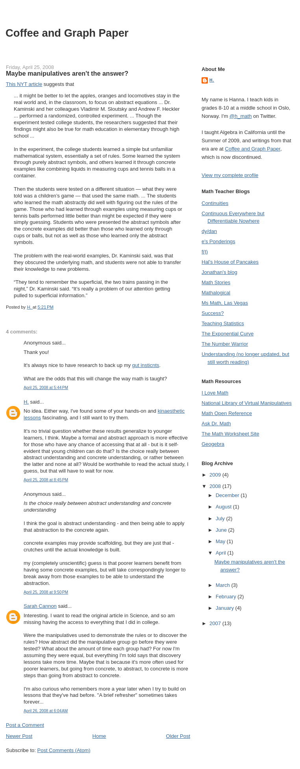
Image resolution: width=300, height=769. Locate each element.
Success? (213, 313)
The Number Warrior (225, 344)
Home (99, 736)
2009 (215, 475)
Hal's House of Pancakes (230, 262)
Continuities (215, 203)
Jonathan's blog (219, 272)
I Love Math (215, 393)
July (221, 518)
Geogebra (213, 444)
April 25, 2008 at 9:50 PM (46, 592)
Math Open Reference (227, 413)
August (224, 507)
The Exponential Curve (228, 334)
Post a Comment (25, 725)
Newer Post (19, 736)
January (225, 608)
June (222, 530)
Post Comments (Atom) (64, 750)
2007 (215, 623)
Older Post (178, 736)
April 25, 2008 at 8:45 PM (46, 480)
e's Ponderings (218, 241)
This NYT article (24, 84)
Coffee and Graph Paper (67, 33)
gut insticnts (145, 365)
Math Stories (216, 282)
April (222, 553)
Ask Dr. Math (216, 423)
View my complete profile (230, 175)
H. (26, 402)
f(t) (205, 252)
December (228, 495)
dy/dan (209, 231)
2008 (215, 486)
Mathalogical (216, 293)
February (227, 597)
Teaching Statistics (223, 323)
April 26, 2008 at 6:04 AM (46, 711)
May (221, 541)
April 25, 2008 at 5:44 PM (46, 387)
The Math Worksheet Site (230, 434)
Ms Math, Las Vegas (225, 303)
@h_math (241, 116)
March (223, 585)
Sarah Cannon (40, 606)
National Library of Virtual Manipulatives (247, 403)
